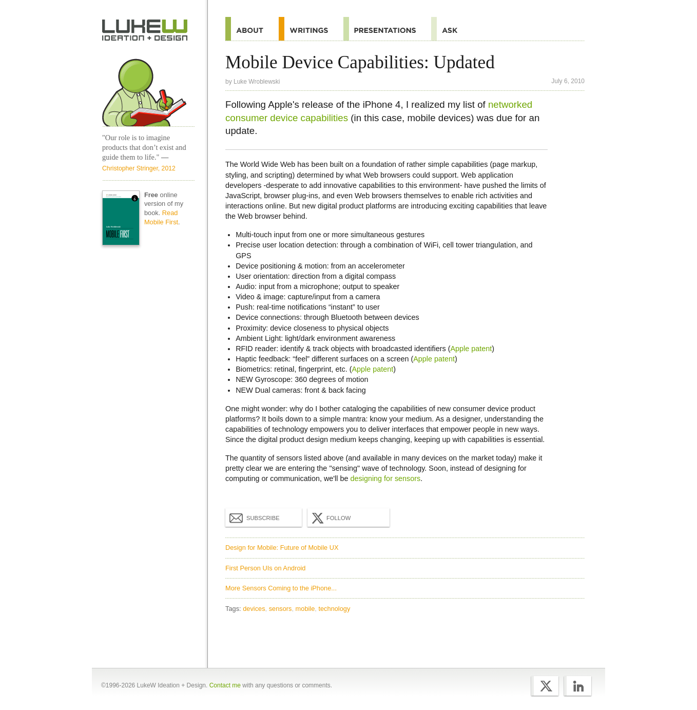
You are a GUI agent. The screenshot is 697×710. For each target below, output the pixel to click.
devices (254, 608)
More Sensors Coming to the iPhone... (281, 588)
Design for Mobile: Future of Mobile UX (281, 547)
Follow (330, 518)
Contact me (225, 685)
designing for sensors (386, 478)
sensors (280, 608)
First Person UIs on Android (265, 568)
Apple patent (471, 348)
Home (145, 30)
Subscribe (254, 517)
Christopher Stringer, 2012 (139, 168)
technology (334, 608)
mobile (305, 608)
